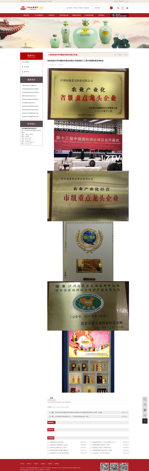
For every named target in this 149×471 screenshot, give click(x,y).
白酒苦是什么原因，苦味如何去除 (101, 447)
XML (128, 1)
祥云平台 (37, 469)
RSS (125, 1)
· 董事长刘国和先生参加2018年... (29, 96)
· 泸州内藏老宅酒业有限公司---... (29, 102)
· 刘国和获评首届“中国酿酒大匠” (29, 85)
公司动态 (26, 62)
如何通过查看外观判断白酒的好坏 (59, 450)
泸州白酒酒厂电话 (59, 402)
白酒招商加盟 (89, 15)
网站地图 (121, 1)
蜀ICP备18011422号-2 (57, 467)
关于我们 (22, 463)
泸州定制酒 (86, 8)
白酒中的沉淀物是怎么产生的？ (58, 447)
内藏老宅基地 (76, 15)
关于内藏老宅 (39, 15)
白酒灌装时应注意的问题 (56, 442)
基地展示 (43, 463)
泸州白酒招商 (50, 402)
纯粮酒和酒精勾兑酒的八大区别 (101, 445)
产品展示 (36, 463)
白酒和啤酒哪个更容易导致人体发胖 (102, 450)
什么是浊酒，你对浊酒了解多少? (101, 453)
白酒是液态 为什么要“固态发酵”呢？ (60, 453)
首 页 (115, 54)
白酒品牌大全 (67, 402)
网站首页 (26, 15)
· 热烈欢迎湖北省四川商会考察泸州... (30, 109)
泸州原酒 (80, 8)
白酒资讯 (51, 15)
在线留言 (50, 463)
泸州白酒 (75, 8)
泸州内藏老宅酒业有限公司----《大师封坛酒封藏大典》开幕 (71, 416)
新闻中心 (29, 463)
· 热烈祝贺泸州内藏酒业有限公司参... (30, 113)
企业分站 (116, 1)
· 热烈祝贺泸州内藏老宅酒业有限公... (30, 99)
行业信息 (26, 67)
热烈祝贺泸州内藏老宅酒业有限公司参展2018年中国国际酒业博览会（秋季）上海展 (78, 412)
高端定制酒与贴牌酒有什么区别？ (59, 445)
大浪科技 (48, 469)
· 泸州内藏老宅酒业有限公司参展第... (30, 89)
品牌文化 (26, 71)
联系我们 (101, 15)
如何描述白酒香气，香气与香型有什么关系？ (104, 442)
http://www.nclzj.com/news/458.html (61, 407)
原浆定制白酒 (64, 15)
